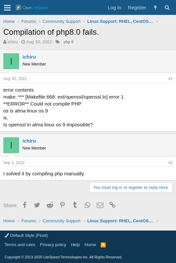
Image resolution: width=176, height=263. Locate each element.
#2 (170, 162)
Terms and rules (20, 244)
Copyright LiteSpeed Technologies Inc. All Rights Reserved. (63, 257)
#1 (170, 78)
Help (75, 244)
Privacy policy (53, 244)
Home (90, 244)
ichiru (13, 41)
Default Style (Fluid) (26, 235)
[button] (7, 7)
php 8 (69, 42)
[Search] (167, 7)
